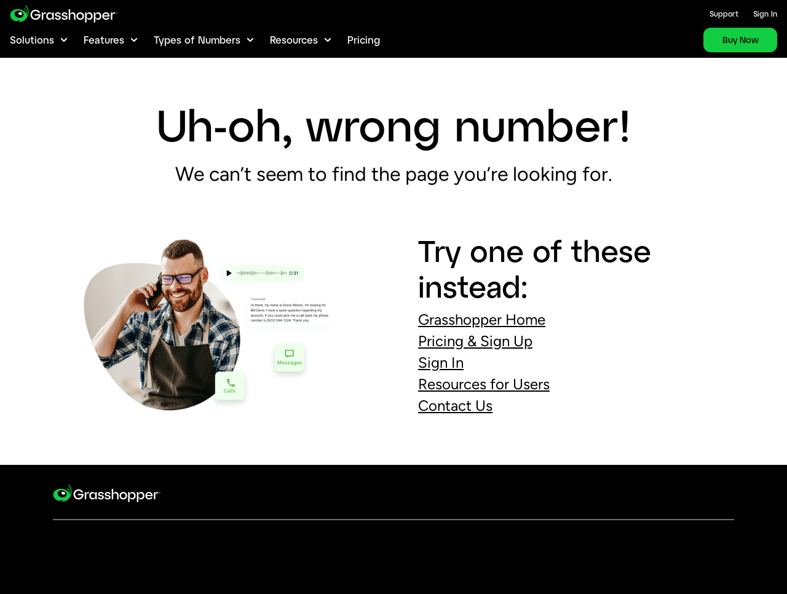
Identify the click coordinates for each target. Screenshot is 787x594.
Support (724, 13)
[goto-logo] (106, 501)
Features (104, 40)
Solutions (32, 40)
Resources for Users (484, 384)
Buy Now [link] (740, 39)
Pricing (363, 40)
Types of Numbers (197, 40)
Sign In (765, 13)
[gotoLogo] (63, 14)
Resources (294, 40)
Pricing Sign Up (475, 341)
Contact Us (455, 405)
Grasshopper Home (481, 319)
